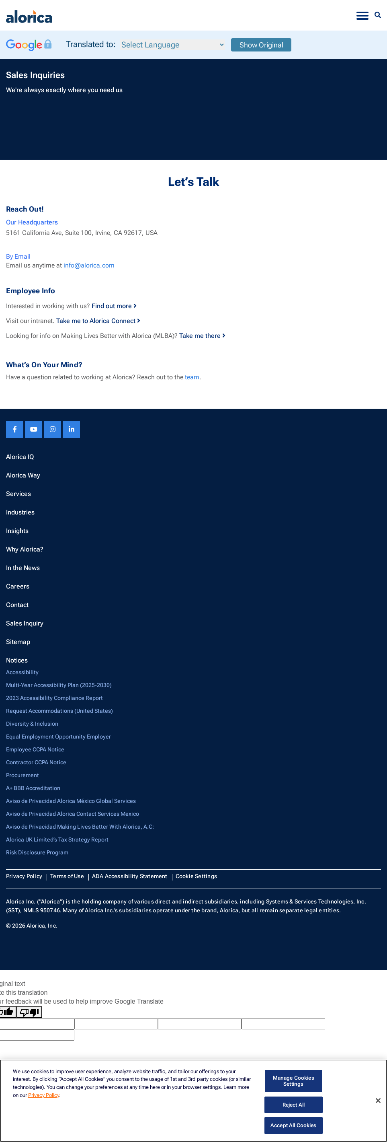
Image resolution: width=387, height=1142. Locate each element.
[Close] (378, 1100)
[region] (193, 1101)
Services (18, 494)
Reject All (294, 1105)
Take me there (202, 336)
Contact (17, 605)
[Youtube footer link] (33, 429)
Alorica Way (23, 475)
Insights (17, 531)
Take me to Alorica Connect (98, 321)
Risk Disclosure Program (37, 852)
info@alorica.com (89, 265)
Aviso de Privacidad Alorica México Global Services (71, 801)
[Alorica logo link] (29, 15)
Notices (17, 660)
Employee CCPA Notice (35, 749)
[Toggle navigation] (362, 15)
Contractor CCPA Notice (36, 762)
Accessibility (22, 672)
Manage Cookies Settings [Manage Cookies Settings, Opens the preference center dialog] (293, 1081)
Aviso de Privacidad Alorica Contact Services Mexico (72, 814)
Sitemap (18, 642)
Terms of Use (67, 876)
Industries (20, 512)
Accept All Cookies (293, 1125)
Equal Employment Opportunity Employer (58, 736)
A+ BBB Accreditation (33, 788)
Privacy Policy (24, 876)
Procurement (22, 775)
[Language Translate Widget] (172, 44)
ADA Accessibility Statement (130, 876)
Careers (17, 586)
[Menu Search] (378, 15)
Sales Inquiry (24, 623)
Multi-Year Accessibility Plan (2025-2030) (59, 685)
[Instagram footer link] (52, 429)
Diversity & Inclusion (32, 723)
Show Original (261, 45)
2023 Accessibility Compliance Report (54, 698)
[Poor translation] (29, 1012)
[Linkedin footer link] (71, 429)
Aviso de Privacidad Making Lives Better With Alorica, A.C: (80, 826)
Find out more (114, 306)
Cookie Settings (196, 876)
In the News (23, 568)
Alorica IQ (20, 457)
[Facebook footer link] (14, 429)
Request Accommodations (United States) (59, 711)
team (192, 377)
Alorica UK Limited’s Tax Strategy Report (57, 839)
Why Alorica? (24, 549)
